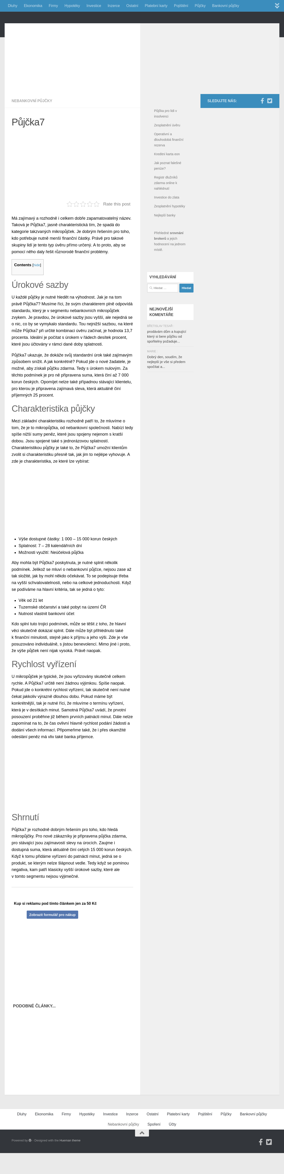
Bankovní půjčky (225, 6)
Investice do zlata (166, 218)
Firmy (53, 6)
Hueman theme (70, 1161)
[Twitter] (269, 121)
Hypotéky (72, 6)
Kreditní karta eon (167, 175)
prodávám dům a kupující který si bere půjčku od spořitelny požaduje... (166, 357)
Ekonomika (33, 6)
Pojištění (181, 6)
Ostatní (132, 6)
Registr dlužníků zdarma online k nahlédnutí (166, 203)
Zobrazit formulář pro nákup (52, 936)
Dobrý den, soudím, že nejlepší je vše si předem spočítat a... (166, 383)
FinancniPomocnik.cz (60, 27)
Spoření (154, 1145)
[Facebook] (262, 121)
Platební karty (156, 6)
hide (36, 286)
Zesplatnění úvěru (167, 146)
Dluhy (12, 6)
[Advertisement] (76, 76)
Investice (94, 6)
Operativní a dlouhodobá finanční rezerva (169, 160)
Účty (172, 1145)
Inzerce (114, 6)
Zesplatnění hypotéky (169, 227)
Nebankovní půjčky (32, 122)
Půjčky (200, 6)
